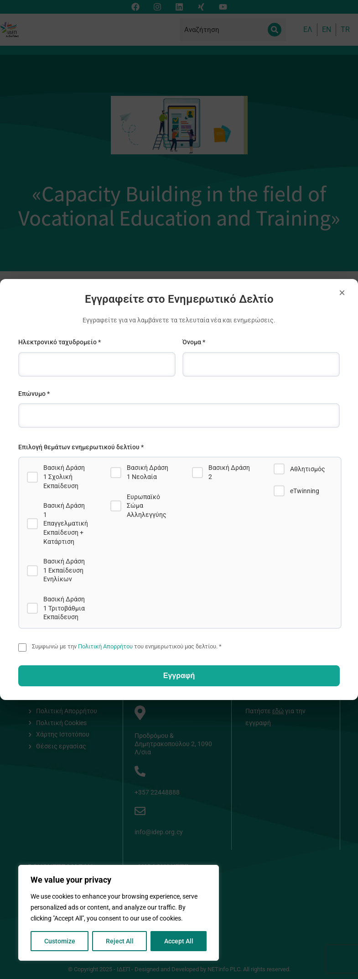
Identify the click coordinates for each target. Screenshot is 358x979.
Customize (59, 941)
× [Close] (342, 292)
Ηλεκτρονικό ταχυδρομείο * (59, 342)
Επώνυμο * (34, 393)
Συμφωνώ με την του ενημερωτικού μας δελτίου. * (127, 646)
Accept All (178, 941)
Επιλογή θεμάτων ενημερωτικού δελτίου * (81, 447)
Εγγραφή (179, 675)
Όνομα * (193, 342)
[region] (118, 913)
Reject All (120, 941)
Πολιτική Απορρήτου (105, 646)
